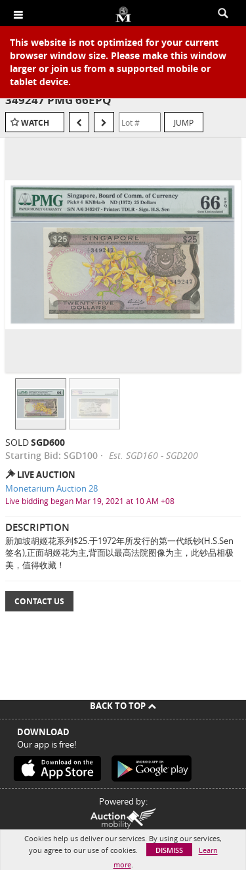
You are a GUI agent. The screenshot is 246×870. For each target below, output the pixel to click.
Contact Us (39, 601)
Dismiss (169, 850)
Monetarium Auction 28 (51, 488)
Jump (184, 122)
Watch (35, 122)
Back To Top (123, 706)
